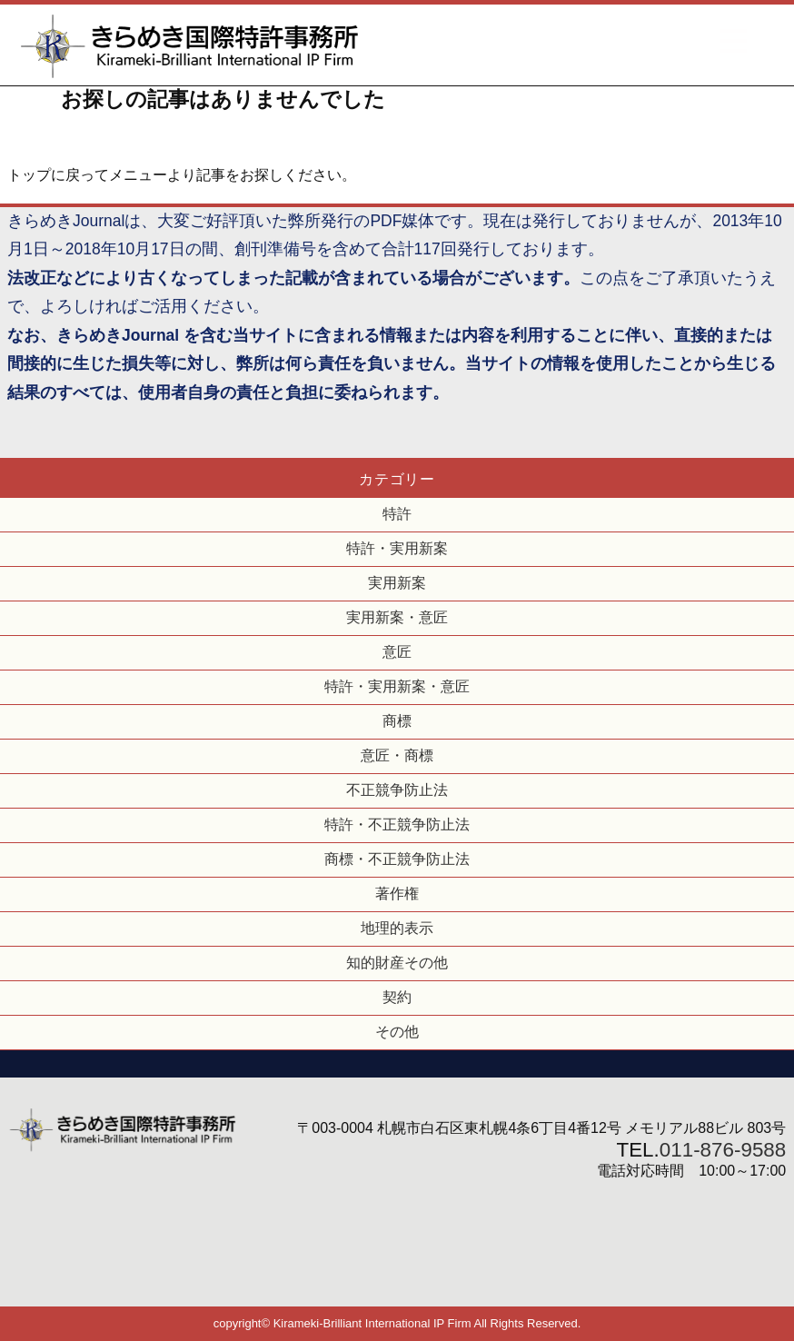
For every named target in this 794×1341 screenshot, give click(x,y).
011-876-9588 (723, 1149)
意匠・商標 (397, 755)
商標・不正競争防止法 (397, 859)
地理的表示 (397, 928)
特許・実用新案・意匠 (397, 686)
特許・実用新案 (397, 548)
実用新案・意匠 (397, 617)
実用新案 (397, 583)
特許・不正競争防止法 (397, 824)
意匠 (397, 652)
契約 (397, 997)
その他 (397, 1031)
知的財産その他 (397, 962)
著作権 (397, 893)
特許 (397, 514)
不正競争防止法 (397, 790)
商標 (397, 721)
